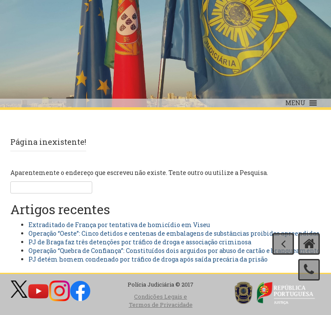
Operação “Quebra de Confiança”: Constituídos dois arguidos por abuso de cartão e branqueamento (174, 250)
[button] (295, 103)
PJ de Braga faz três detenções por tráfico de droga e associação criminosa (139, 242)
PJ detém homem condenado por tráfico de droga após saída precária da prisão (148, 259)
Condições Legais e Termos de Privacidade (161, 301)
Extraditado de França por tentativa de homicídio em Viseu (119, 225)
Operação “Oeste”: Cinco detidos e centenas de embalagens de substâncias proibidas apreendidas (173, 233)
